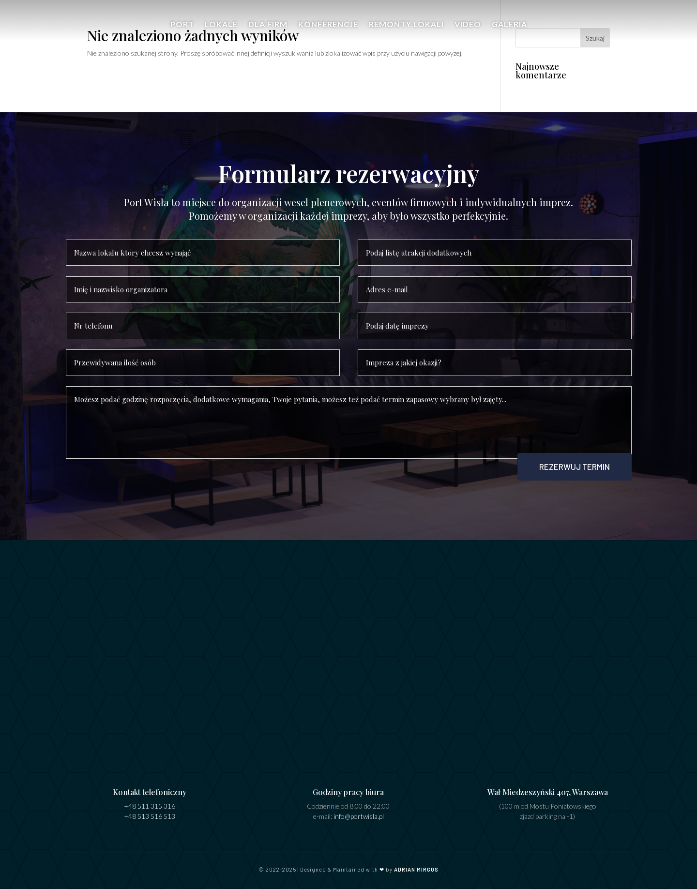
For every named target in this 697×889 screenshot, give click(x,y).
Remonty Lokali (406, 25)
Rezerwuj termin (574, 466)
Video (468, 25)
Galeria (509, 25)
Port (182, 25)
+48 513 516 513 (149, 816)
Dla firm (268, 25)
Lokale (221, 25)
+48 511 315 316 (149, 806)
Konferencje (328, 25)
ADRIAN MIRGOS (416, 869)
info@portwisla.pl (358, 816)
